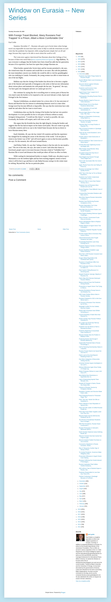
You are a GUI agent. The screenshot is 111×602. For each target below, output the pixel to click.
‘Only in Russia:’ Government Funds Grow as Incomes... (89, 218)
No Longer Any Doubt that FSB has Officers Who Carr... (89, 323)
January (81, 506)
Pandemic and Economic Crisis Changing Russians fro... (88, 88)
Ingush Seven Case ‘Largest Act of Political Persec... (89, 92)
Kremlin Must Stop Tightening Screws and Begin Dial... (89, 145)
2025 (79, 59)
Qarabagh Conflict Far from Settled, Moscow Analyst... (89, 307)
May (80, 496)
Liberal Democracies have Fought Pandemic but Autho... (88, 238)
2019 (79, 509)
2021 (79, 69)
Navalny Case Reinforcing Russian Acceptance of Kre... (89, 202)
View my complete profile (83, 581)
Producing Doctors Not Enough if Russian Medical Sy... (88, 339)
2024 (79, 61)
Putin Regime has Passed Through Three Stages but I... (89, 157)
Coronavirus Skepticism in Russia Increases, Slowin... (88, 444)
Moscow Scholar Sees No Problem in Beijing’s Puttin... (89, 335)
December (82, 74)
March (81, 501)
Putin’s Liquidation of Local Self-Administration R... (88, 109)
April (80, 498)
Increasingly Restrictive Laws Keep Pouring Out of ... (89, 242)
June (80, 493)
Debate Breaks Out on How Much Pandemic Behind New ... (88, 105)
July (80, 491)
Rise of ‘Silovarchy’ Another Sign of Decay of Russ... (89, 448)
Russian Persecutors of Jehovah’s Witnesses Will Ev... (88, 428)
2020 (79, 71)
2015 (79, 519)
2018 (79, 512)
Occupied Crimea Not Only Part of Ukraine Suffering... (88, 153)
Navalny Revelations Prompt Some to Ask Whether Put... (89, 291)
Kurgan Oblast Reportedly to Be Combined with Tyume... (88, 258)
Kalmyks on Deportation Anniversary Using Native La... (89, 117)
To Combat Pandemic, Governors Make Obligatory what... (90, 452)
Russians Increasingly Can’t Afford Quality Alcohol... (89, 169)
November (82, 481)
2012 (79, 527)
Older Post (66, 229)
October (81, 483)
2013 (79, 524)
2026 (79, 56)
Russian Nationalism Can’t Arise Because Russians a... (88, 206)
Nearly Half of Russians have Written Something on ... (89, 311)
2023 (79, 64)
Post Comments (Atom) (23, 232)
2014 (79, 522)
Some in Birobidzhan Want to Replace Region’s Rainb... (90, 222)
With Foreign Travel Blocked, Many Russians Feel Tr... (89, 149)
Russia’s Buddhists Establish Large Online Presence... (89, 250)
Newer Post (12, 229)
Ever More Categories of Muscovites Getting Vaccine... (89, 359)
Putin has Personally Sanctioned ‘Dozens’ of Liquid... (88, 121)
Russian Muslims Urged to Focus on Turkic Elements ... (89, 101)
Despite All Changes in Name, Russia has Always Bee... (89, 384)
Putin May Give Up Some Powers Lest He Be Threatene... (90, 210)
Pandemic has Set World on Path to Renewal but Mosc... (89, 327)
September (82, 486)
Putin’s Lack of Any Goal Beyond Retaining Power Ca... (88, 355)
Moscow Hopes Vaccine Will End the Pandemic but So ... (89, 416)
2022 (79, 66)
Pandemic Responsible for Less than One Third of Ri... (89, 473)
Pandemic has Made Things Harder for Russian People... (90, 76)
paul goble (91, 534)
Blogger (63, 592)
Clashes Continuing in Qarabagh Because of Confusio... (88, 477)
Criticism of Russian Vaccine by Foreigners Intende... (88, 388)
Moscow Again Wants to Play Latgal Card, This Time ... (89, 113)
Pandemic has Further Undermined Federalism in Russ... (89, 177)
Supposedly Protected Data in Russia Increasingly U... (89, 343)
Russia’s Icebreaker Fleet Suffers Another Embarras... (88, 465)
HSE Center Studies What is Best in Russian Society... (89, 295)
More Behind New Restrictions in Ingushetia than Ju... (88, 376)
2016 (79, 517)
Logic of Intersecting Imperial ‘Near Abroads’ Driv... (89, 380)
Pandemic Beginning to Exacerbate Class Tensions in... (89, 331)
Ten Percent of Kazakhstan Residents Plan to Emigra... (89, 420)
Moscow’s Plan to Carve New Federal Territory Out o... (89, 181)
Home (39, 229)
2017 (79, 514)
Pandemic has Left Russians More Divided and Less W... (89, 185)
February (82, 503)
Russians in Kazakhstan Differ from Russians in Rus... (89, 262)
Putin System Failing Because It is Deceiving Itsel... (88, 270)
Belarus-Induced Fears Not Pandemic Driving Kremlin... (89, 283)
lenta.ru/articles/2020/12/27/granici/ (43, 59)
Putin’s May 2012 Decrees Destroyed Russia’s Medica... (89, 279)
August (81, 488)
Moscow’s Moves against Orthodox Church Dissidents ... (89, 84)
